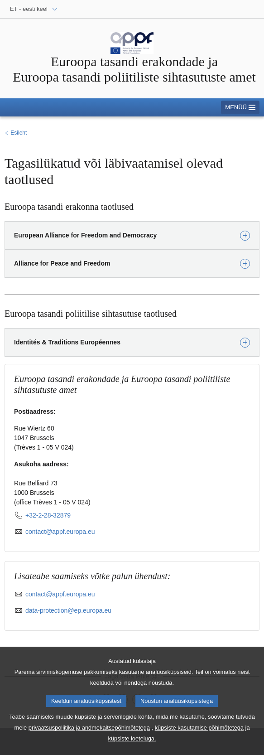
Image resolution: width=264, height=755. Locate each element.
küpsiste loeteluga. (132, 745)
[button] (132, 235)
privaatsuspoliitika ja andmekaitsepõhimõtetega (89, 734)
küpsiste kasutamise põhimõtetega (199, 734)
